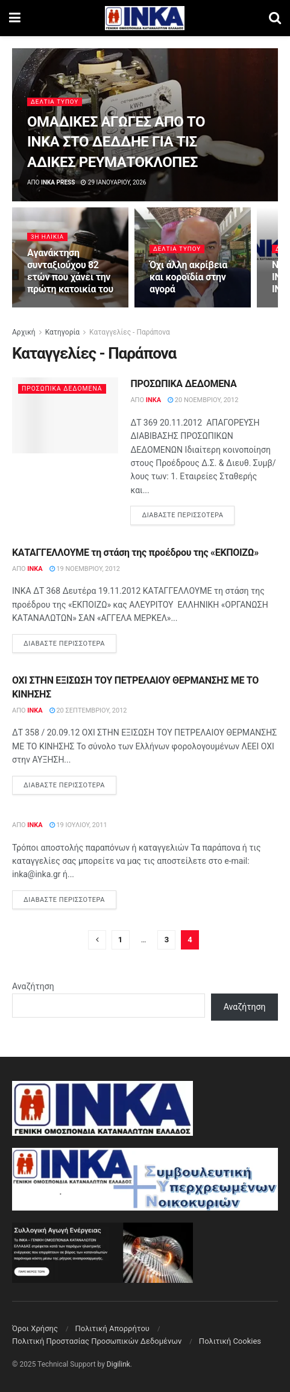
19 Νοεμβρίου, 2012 (84, 569)
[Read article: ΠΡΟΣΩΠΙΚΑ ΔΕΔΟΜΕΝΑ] (65, 415)
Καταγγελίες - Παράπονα (129, 332)
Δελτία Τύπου (55, 101)
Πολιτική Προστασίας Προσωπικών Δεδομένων (96, 1341)
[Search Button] (275, 18)
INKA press (58, 182)
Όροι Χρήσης (35, 1328)
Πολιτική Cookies (230, 1341)
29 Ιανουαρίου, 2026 (113, 182)
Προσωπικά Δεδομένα (64, 388)
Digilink (118, 1364)
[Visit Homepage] (144, 18)
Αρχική (24, 332)
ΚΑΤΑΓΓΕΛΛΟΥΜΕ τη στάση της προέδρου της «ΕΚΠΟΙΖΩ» (135, 552)
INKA (153, 400)
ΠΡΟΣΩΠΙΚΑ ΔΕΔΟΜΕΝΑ (183, 383)
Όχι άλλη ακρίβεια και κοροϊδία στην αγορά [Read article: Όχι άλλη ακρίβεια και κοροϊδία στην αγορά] (188, 277)
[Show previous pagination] (97, 940)
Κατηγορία (62, 332)
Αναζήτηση (33, 986)
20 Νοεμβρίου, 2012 (203, 400)
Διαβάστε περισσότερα (188, 514)
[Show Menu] (14, 18)
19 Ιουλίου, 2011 (78, 825)
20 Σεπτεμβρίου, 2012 (88, 710)
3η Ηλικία (48, 236)
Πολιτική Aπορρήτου (112, 1328)
